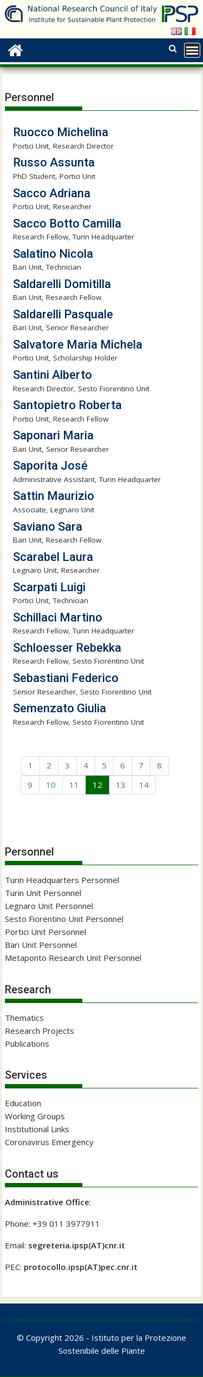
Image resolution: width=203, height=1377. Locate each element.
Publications (27, 1043)
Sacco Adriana (51, 193)
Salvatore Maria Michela (77, 344)
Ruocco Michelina (60, 132)
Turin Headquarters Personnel (62, 879)
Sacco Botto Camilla (67, 223)
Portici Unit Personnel (45, 931)
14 (144, 784)
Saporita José (50, 465)
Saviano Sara (47, 526)
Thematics (24, 1017)
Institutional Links (37, 1129)
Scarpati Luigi (49, 587)
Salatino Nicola (53, 253)
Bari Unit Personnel (41, 944)
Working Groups (35, 1116)
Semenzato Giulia (59, 708)
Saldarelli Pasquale (63, 314)
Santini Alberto (52, 375)
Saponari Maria (53, 435)
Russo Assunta (54, 162)
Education (23, 1103)
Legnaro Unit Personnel (49, 905)
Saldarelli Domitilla (62, 284)
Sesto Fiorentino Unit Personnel (64, 918)
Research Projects (39, 1030)
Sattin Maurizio (53, 496)
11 (74, 784)
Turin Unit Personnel (43, 892)
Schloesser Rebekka (67, 647)
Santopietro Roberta (67, 405)
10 (51, 784)
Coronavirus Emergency (49, 1142)
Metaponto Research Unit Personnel (73, 957)
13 (121, 784)
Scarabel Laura (53, 557)
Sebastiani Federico (66, 678)
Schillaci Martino (57, 617)
